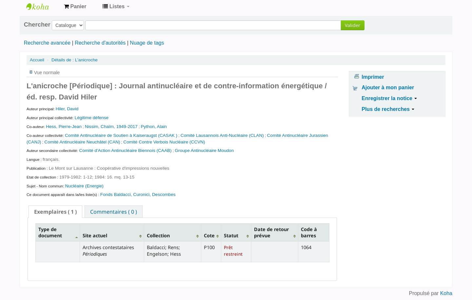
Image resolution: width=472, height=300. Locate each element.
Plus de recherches (388, 109)
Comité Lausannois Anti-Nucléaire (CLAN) (222, 135)
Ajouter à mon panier (388, 87)
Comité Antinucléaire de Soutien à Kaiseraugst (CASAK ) (121, 135)
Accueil (37, 59)
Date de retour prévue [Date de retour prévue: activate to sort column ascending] (271, 232)
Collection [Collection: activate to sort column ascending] (158, 235)
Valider (352, 25)
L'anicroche (74, 59)
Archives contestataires (42, 6)
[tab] (55, 211)
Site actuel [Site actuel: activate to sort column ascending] (95, 235)
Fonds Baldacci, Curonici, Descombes (138, 194)
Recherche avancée (47, 43)
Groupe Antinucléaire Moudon (204, 150)
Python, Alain (154, 126)
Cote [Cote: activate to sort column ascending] (209, 235)
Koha (446, 293)
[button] (75, 6)
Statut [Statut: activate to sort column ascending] (231, 235)
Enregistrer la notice (389, 98)
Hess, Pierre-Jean (64, 126)
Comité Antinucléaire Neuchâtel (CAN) (82, 141)
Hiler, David (67, 108)
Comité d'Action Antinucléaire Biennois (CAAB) (125, 150)
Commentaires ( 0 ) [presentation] (113, 211)
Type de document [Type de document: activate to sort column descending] (50, 232)
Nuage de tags (147, 43)
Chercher (37, 24)
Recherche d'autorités (100, 43)
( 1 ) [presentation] (55, 211)
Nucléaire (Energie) (84, 185)
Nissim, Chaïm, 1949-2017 (111, 126)
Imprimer (373, 77)
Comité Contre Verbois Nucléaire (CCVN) (164, 141)
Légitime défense (92, 117)
